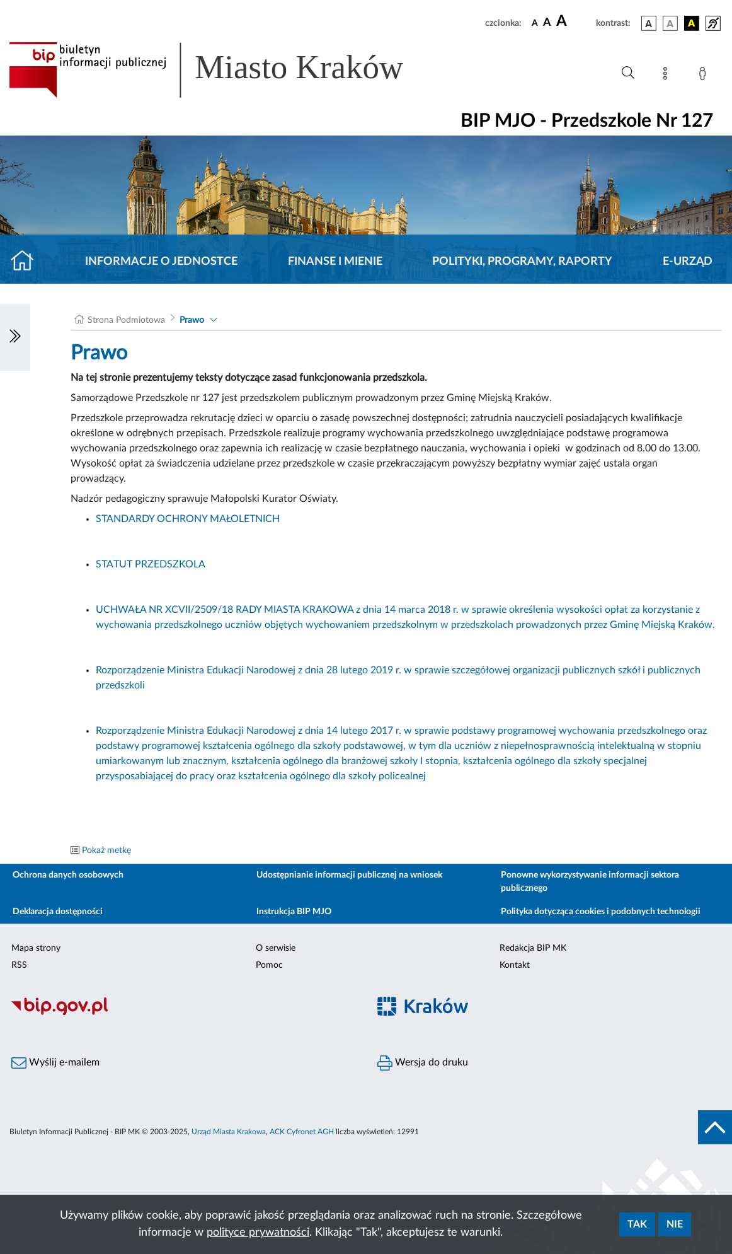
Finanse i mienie (335, 261)
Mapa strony (35, 948)
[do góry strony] (715, 1127)
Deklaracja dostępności (58, 911)
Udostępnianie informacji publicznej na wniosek (349, 875)
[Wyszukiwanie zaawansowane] (628, 73)
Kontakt (515, 965)
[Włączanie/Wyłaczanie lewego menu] (15, 337)
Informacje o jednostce (161, 261)
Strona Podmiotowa (126, 320)
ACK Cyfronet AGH (302, 1131)
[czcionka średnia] (547, 23)
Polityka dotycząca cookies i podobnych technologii (601, 911)
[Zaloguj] (705, 75)
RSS (19, 965)
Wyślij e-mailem (55, 1063)
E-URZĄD (687, 261)
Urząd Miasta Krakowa (229, 1131)
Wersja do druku (422, 1063)
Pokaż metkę (106, 850)
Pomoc (269, 965)
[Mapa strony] (668, 75)
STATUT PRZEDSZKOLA (150, 564)
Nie (674, 1224)
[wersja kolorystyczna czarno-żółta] (691, 23)
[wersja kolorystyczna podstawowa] (648, 23)
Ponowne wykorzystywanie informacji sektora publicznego (590, 882)
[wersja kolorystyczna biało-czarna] (670, 23)
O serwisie (275, 948)
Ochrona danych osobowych (68, 875)
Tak (637, 1224)
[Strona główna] (27, 262)
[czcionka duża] (574, 21)
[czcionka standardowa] (534, 22)
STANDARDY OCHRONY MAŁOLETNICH (188, 519)
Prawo (192, 320)
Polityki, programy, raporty (522, 261)
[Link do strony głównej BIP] (224, 70)
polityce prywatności (258, 1232)
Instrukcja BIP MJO (293, 911)
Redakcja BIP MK (533, 948)
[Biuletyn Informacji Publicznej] (183, 1013)
